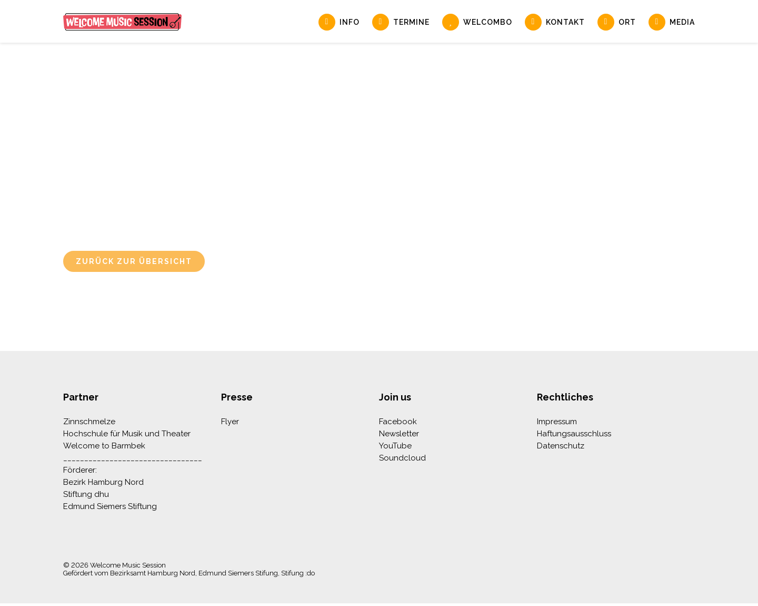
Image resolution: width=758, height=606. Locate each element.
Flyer (230, 421)
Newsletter (399, 433)
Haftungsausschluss (574, 433)
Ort (627, 22)
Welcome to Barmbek (104, 446)
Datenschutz (560, 446)
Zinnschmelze (89, 421)
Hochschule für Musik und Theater (127, 433)
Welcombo (487, 22)
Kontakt (565, 22)
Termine (411, 22)
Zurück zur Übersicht (134, 261)
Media (682, 22)
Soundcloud (402, 458)
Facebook (398, 421)
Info (350, 22)
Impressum (557, 421)
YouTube (395, 446)
